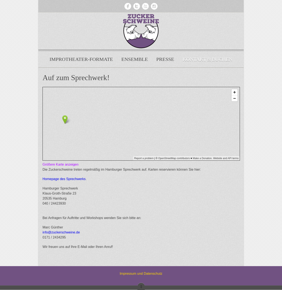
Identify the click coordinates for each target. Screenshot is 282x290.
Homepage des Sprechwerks (64, 179)
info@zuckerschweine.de (61, 232)
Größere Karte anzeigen (61, 164)
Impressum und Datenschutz (141, 273)
